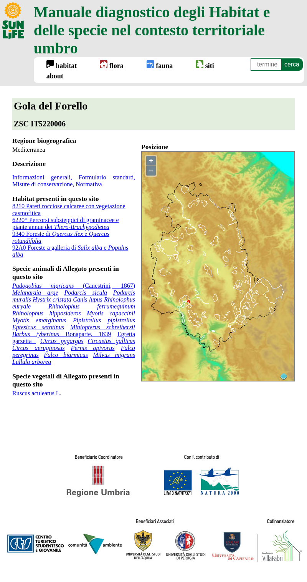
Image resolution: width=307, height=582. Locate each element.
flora (111, 65)
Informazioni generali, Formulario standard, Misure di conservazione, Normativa (73, 180)
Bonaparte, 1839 (61, 334)
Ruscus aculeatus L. (36, 393)
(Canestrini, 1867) (73, 285)
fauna (160, 65)
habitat (61, 65)
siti (205, 65)
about (54, 76)
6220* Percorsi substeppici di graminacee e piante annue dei (65, 223)
